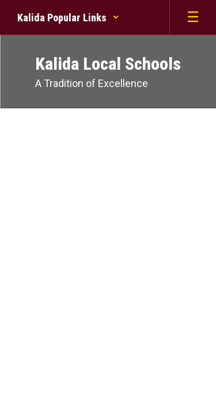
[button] (68, 17)
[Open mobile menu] (193, 17)
